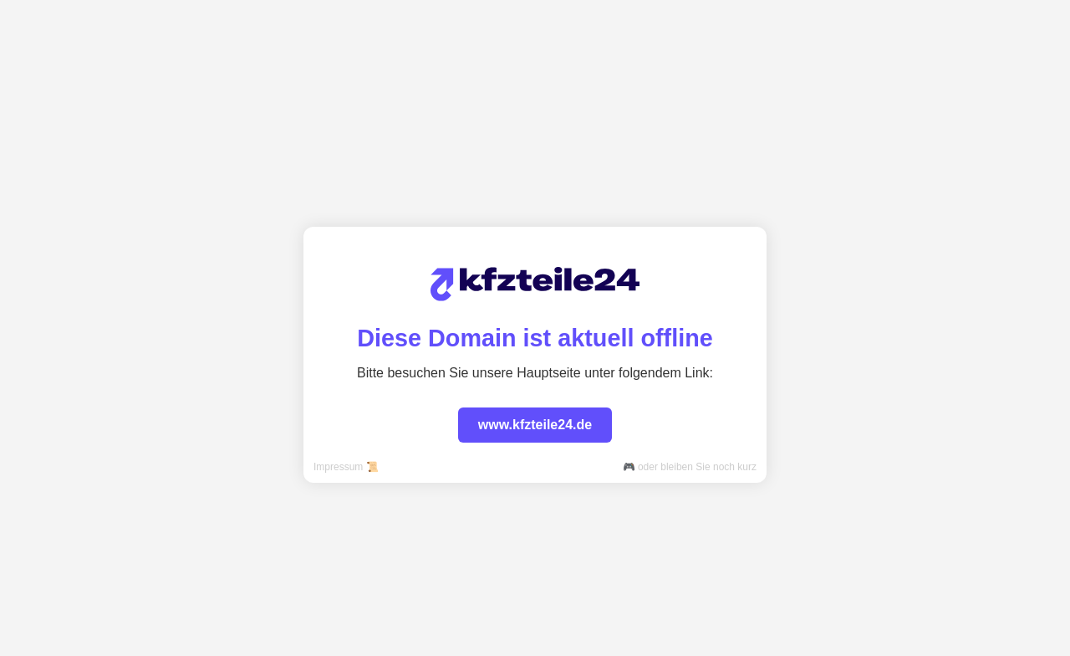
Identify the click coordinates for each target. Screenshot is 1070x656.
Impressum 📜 (346, 467)
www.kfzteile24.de (535, 425)
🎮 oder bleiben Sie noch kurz (690, 467)
